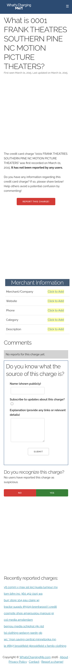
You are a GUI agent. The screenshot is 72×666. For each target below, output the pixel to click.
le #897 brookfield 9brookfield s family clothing (35, 646)
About (64, 657)
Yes (52, 493)
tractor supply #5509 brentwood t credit (30, 606)
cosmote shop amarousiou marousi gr (29, 613)
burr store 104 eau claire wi (21, 600)
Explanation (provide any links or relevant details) (38, 412)
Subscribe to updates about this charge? (37, 399)
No (20, 493)
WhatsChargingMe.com (35, 657)
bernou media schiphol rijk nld (24, 626)
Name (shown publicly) (25, 383)
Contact (34, 662)
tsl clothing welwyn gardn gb (23, 633)
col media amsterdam (18, 620)
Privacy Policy (18, 662)
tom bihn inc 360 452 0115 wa (23, 593)
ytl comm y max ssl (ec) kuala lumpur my (31, 587)
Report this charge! (36, 201)
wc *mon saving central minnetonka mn (30, 639)
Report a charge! (52, 662)
